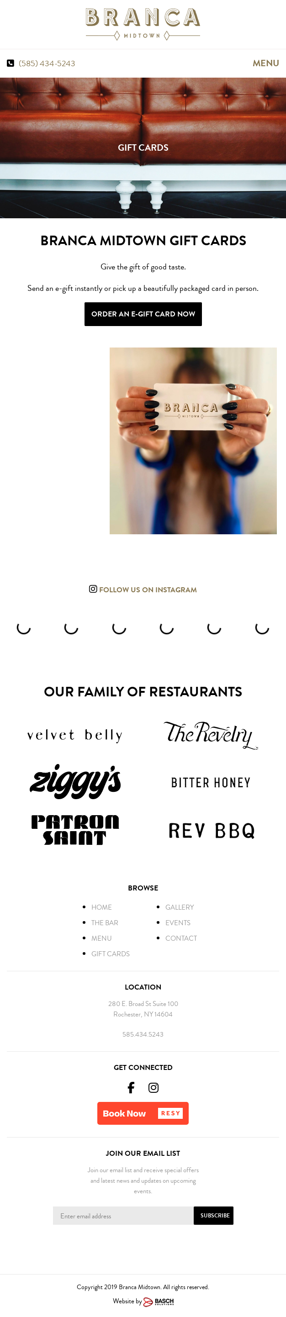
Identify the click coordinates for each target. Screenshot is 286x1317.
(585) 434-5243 (47, 63)
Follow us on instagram (147, 590)
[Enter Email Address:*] (143, 1215)
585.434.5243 (143, 1034)
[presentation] (143, 1247)
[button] (143, 1113)
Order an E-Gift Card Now (143, 314)
